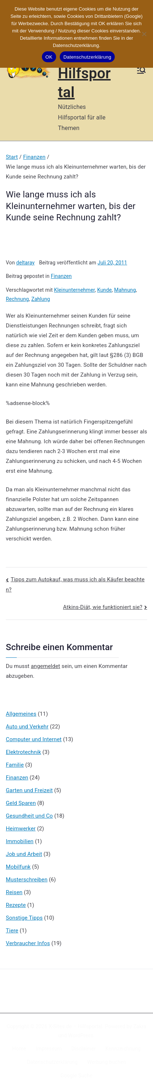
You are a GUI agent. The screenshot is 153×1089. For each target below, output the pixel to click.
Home (19, 1048)
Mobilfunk (18, 867)
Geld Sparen (21, 803)
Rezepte (16, 905)
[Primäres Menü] (141, 70)
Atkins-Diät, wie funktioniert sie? (102, 607)
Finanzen (61, 276)
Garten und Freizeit (29, 790)
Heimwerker (21, 828)
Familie (15, 765)
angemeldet (45, 666)
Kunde (104, 290)
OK (49, 57)
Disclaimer (83, 1048)
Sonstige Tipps (24, 918)
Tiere (12, 930)
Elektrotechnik (23, 752)
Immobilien (20, 841)
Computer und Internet (34, 739)
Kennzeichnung (123, 1048)
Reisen (14, 892)
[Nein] (144, 34)
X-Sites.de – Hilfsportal (75, 1026)
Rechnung (17, 299)
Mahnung (125, 290)
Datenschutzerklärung (52, 1062)
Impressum (49, 1048)
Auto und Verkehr (27, 726)
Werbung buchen (106, 1062)
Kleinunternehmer (74, 290)
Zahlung (40, 299)
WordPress (80, 1035)
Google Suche (76, 1075)
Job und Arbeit (24, 854)
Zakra (139, 1026)
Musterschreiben (26, 879)
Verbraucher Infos (28, 943)
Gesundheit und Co (29, 816)
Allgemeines (21, 714)
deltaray (25, 263)
